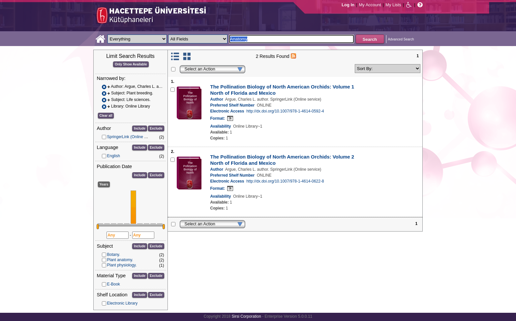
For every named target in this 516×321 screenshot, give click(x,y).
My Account (370, 4)
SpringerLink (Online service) (132, 137)
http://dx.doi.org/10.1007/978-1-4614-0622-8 (285, 181)
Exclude (156, 128)
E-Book (113, 284)
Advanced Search (401, 39)
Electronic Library (122, 303)
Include (139, 128)
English (113, 156)
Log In (348, 4)
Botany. (113, 254)
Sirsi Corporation (246, 316)
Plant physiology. (122, 265)
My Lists (393, 4)
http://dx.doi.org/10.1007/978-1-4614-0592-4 (285, 111)
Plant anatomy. (120, 260)
